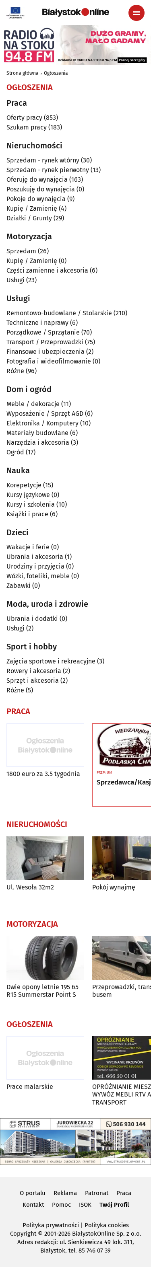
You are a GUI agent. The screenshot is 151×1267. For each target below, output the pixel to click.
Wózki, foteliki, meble (38, 576)
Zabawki (18, 585)
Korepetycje (23, 485)
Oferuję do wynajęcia (37, 179)
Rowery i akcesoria (33, 671)
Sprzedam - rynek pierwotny (47, 170)
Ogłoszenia (56, 73)
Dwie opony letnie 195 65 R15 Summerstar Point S (42, 990)
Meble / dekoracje (33, 404)
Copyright (23, 1233)
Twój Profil (114, 1204)
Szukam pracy (26, 127)
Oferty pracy (24, 117)
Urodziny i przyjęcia (35, 566)
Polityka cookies (107, 1225)
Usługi (15, 280)
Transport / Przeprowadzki (44, 342)
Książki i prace (27, 514)
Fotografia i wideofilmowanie (48, 361)
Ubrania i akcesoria (34, 557)
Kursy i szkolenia (30, 504)
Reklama (65, 1193)
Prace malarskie (29, 1086)
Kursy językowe (28, 495)
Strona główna (22, 73)
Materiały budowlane (37, 433)
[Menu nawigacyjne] (136, 13)
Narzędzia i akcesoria (37, 442)
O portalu (33, 1193)
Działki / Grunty (29, 218)
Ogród (15, 452)
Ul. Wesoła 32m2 (30, 887)
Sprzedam (21, 251)
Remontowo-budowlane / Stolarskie (59, 313)
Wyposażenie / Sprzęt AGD (44, 413)
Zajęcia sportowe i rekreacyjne (50, 661)
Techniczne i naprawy (37, 323)
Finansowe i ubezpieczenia (45, 351)
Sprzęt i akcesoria (32, 680)
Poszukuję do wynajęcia (40, 189)
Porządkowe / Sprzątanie (43, 332)
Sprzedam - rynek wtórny (42, 160)
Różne (15, 371)
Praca (123, 1193)
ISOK (85, 1204)
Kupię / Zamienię (31, 208)
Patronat (96, 1193)
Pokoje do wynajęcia (36, 199)
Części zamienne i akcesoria (47, 270)
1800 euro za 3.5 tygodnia (43, 774)
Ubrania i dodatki (32, 618)
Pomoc (61, 1204)
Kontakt (33, 1204)
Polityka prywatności (51, 1225)
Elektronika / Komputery (42, 423)
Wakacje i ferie (28, 547)
